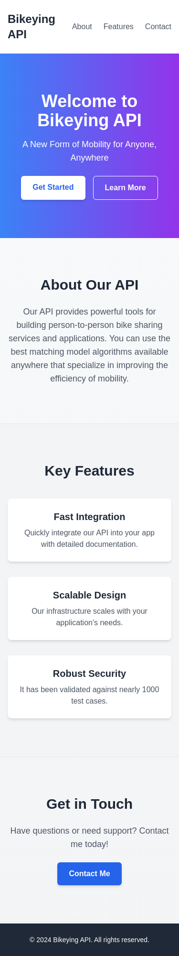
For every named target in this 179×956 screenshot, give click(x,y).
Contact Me (89, 873)
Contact (158, 26)
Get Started (53, 187)
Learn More (125, 188)
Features (119, 26)
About (82, 26)
